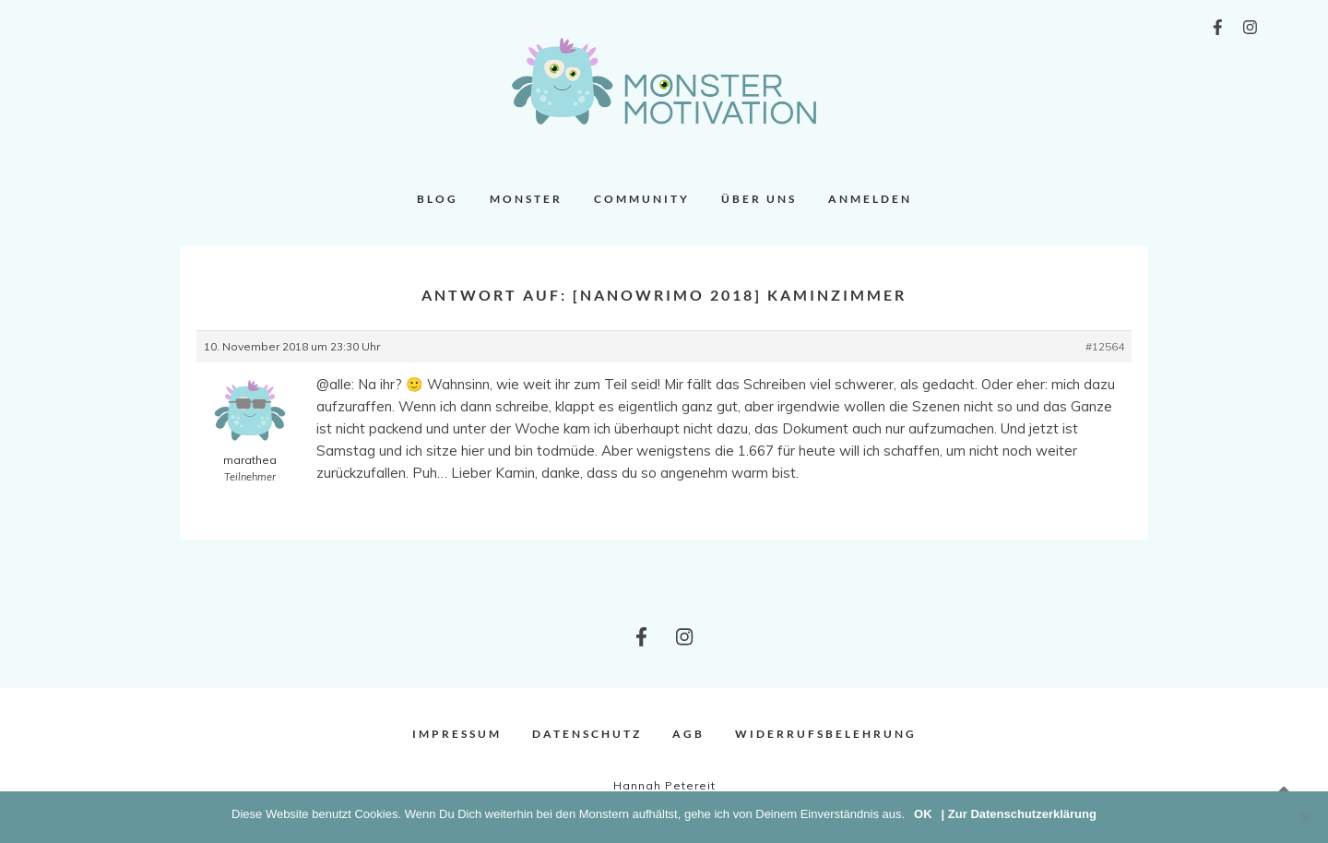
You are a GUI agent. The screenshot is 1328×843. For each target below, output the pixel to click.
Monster (526, 199)
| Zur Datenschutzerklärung (1019, 814)
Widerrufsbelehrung (826, 734)
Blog (437, 199)
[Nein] (1305, 817)
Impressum (457, 734)
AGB (688, 734)
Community (642, 199)
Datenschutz (587, 734)
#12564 (1104, 346)
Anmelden (870, 199)
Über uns (759, 199)
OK (923, 814)
